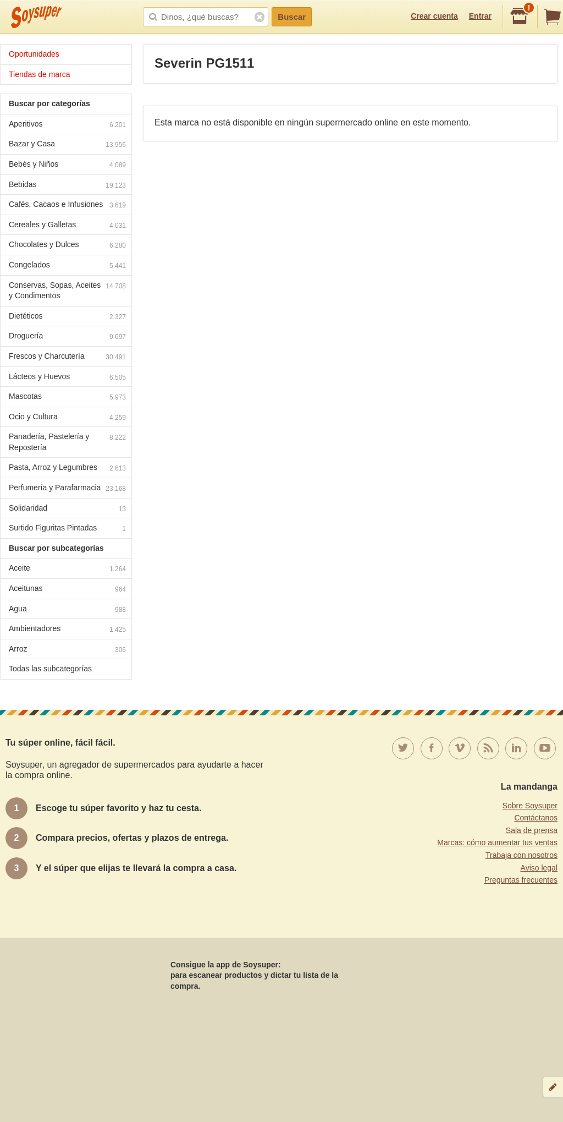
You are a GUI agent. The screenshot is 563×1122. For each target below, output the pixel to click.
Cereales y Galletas (67, 226)
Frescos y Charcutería (67, 357)
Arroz (67, 650)
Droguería (67, 337)
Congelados (67, 266)
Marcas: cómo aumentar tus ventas (497, 842)
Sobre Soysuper (530, 805)
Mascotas (67, 397)
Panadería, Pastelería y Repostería (67, 442)
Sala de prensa (532, 830)
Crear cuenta (434, 16)
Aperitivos (67, 125)
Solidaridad (67, 509)
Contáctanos (536, 817)
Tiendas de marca (39, 74)
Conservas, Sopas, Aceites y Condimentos (67, 290)
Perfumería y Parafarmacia (67, 489)
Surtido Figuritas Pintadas (67, 529)
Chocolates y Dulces (67, 245)
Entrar (480, 16)
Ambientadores (67, 630)
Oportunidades (34, 54)
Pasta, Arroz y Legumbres (67, 468)
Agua (67, 610)
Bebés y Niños (67, 165)
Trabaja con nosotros (521, 855)
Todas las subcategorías (50, 668)
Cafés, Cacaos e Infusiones (67, 205)
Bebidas (67, 185)
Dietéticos (67, 317)
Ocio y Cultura (67, 418)
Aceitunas (67, 589)
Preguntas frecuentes (521, 879)
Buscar (292, 16)
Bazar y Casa (67, 145)
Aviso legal (539, 867)
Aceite (67, 569)
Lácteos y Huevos (67, 378)
